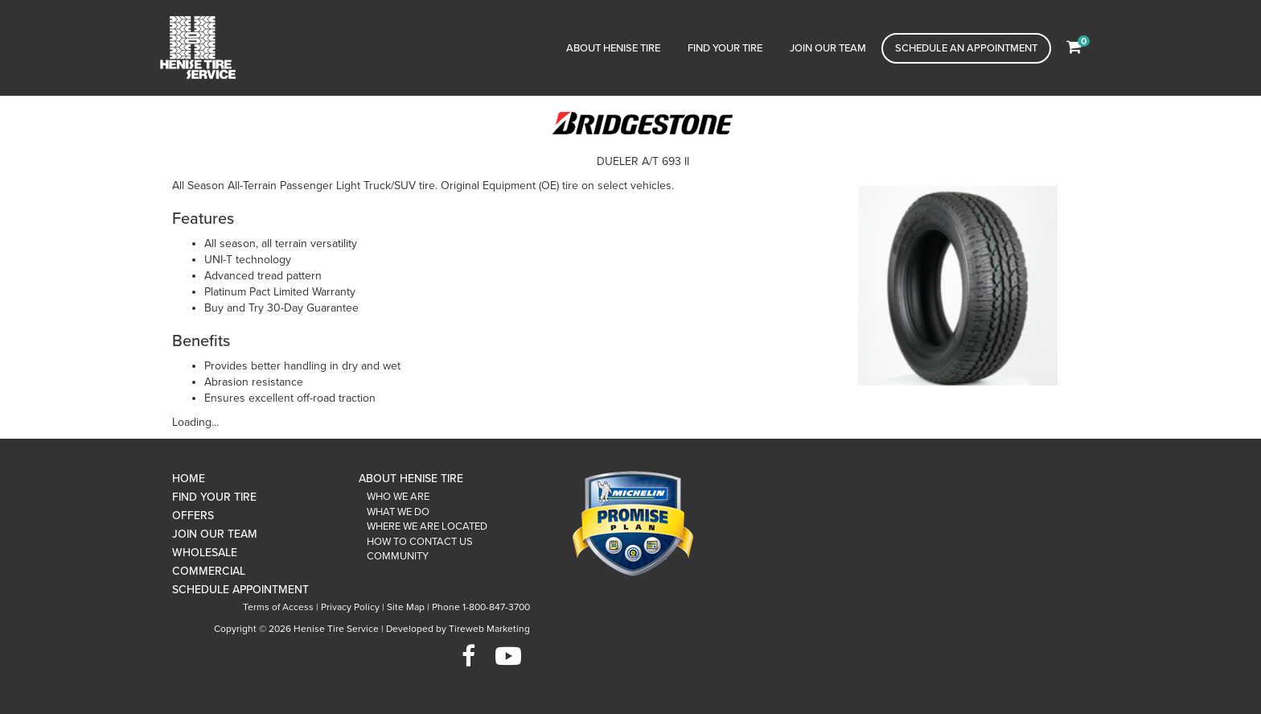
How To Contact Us (420, 541)
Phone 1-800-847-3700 (481, 607)
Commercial (208, 571)
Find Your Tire (725, 48)
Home (188, 478)
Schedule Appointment (240, 589)
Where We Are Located (427, 526)
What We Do (398, 512)
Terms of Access (278, 607)
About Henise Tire (613, 48)
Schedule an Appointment (966, 48)
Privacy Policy (350, 607)
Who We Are (398, 496)
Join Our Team (828, 48)
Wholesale (204, 552)
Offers (193, 515)
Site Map (406, 607)
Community (398, 556)
